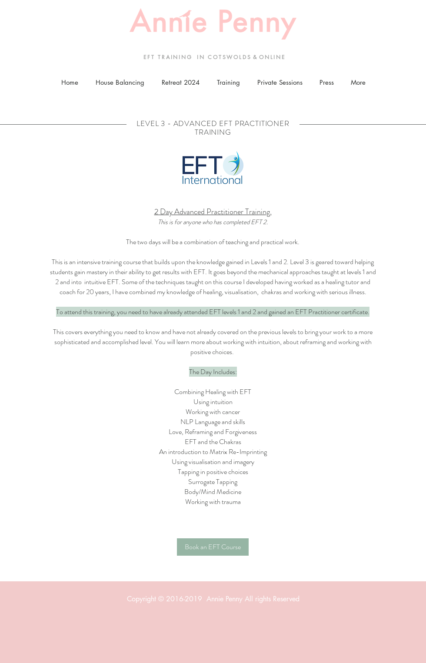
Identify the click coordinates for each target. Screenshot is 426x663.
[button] (228, 82)
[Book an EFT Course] (213, 547)
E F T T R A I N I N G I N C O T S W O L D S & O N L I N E (213, 57)
